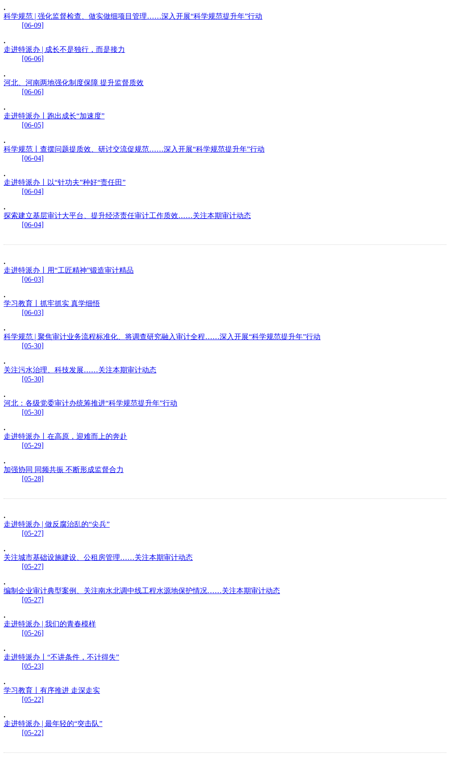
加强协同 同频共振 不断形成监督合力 (64, 469)
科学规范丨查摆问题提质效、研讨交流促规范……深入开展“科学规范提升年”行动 (134, 149)
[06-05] (33, 125)
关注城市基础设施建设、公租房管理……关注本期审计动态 (98, 557)
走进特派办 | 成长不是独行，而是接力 (64, 49)
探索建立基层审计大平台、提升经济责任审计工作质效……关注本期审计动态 (127, 215)
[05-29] (33, 445)
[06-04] (33, 158)
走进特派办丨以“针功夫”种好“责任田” (64, 182)
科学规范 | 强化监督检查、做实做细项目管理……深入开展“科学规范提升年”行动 (133, 16)
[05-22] (33, 699)
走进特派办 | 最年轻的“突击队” (53, 723)
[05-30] (33, 346)
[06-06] (33, 58)
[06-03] (33, 279)
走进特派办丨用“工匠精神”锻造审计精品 (69, 270)
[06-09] (33, 25)
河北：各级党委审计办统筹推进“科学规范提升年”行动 (90, 403)
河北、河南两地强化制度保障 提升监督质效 (74, 82)
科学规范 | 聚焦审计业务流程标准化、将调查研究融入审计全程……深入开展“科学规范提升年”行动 (162, 336)
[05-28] (33, 479)
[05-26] (33, 633)
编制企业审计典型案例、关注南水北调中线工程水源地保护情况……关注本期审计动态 (142, 590)
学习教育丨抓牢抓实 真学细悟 (52, 303)
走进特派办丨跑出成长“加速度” (54, 116)
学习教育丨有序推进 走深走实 (52, 690)
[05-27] (33, 533)
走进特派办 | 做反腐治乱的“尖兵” (57, 524)
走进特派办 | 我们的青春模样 (50, 624)
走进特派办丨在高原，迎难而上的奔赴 (65, 436)
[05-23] (33, 666)
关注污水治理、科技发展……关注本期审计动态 (80, 370)
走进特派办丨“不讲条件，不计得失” (61, 657)
